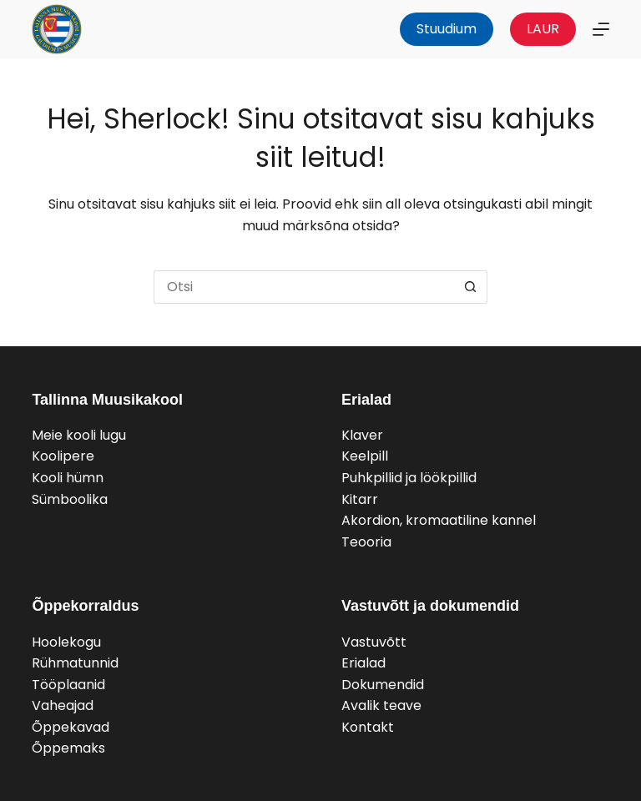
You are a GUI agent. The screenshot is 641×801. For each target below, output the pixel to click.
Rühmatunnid (75, 663)
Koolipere (63, 456)
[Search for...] (304, 287)
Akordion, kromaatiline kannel (438, 520)
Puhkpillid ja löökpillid (409, 477)
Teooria (366, 542)
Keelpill (364, 456)
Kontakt (367, 727)
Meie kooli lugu (79, 435)
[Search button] (470, 287)
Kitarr (359, 499)
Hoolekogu (66, 642)
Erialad (363, 663)
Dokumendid (382, 684)
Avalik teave (381, 705)
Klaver (362, 435)
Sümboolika (70, 499)
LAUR (543, 28)
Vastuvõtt (373, 642)
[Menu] (601, 29)
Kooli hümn (67, 477)
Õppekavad (70, 727)
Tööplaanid (68, 684)
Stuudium (446, 28)
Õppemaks (68, 748)
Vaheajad (62, 705)
